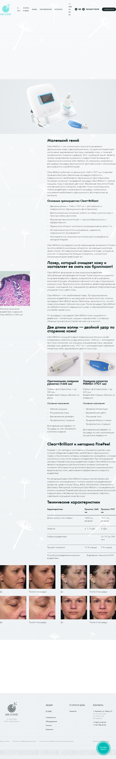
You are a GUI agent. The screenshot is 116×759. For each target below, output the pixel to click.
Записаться (109, 9)
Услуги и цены (77, 705)
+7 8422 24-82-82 (70, 9)
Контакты (58, 9)
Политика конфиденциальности (24, 741)
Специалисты (51, 717)
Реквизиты (49, 729)
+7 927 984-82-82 (99, 725)
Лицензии (73, 711)
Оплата (49, 725)
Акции (34, 9)
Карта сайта (4, 741)
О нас (49, 711)
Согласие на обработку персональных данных (56, 741)
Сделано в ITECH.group (101, 741)
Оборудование (46, 9)
